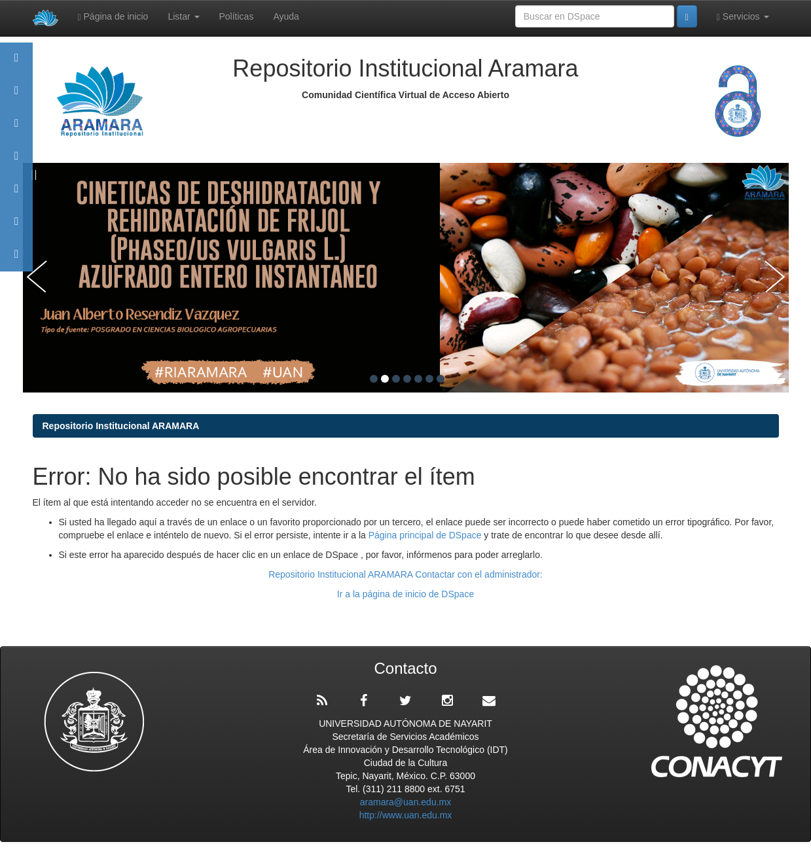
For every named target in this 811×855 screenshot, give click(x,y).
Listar (183, 16)
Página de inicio (113, 16)
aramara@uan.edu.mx (406, 802)
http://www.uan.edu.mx (405, 815)
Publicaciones (16, 161)
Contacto (16, 260)
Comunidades (16, 129)
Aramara (16, 96)
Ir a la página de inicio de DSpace (405, 594)
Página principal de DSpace (426, 535)
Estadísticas (16, 227)
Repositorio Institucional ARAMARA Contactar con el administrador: (405, 574)
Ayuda (285, 16)
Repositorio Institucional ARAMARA (121, 426)
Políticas (236, 16)
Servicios (743, 16)
